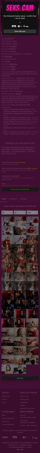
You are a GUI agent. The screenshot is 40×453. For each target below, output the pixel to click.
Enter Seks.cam (20, 31)
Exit (20, 22)
